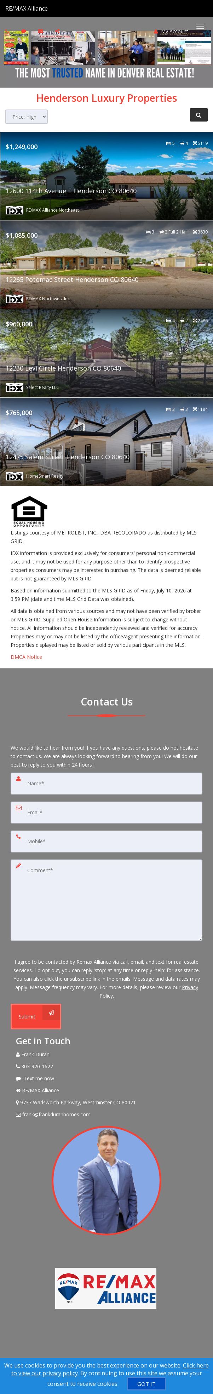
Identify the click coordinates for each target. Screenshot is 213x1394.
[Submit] (36, 1016)
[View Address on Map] (106, 1102)
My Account (171, 31)
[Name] (106, 784)
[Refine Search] (199, 115)
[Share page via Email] (58, 31)
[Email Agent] (106, 1114)
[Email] (106, 812)
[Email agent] (41, 31)
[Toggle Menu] (200, 26)
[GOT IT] (146, 1383)
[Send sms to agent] (24, 31)
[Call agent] (48, 8)
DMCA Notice (26, 657)
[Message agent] (106, 1078)
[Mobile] (106, 841)
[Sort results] (26, 117)
